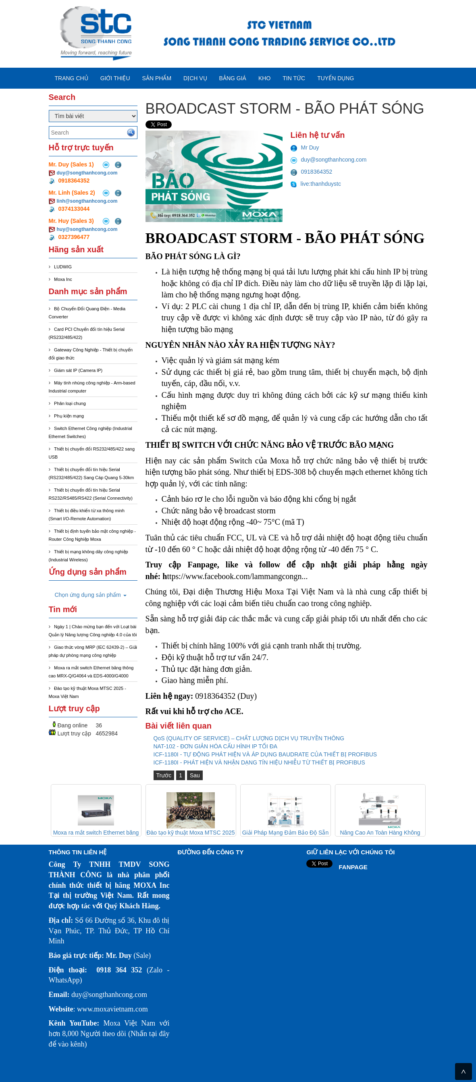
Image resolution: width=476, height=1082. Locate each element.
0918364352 (312, 171)
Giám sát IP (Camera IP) (78, 370)
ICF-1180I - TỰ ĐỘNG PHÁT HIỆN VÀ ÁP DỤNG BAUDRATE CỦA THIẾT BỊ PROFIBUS (265, 754)
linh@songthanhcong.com (87, 201)
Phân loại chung (70, 403)
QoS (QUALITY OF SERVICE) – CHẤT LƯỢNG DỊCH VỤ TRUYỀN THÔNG (249, 738)
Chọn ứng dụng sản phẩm (91, 595)
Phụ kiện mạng (69, 415)
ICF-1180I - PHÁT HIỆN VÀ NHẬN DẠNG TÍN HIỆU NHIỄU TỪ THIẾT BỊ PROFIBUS (259, 762)
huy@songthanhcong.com (87, 229)
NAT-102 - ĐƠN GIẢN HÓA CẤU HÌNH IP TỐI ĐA (216, 746)
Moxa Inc (63, 279)
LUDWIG (63, 266)
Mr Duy (305, 147)
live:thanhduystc (316, 184)
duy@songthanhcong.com (87, 173)
